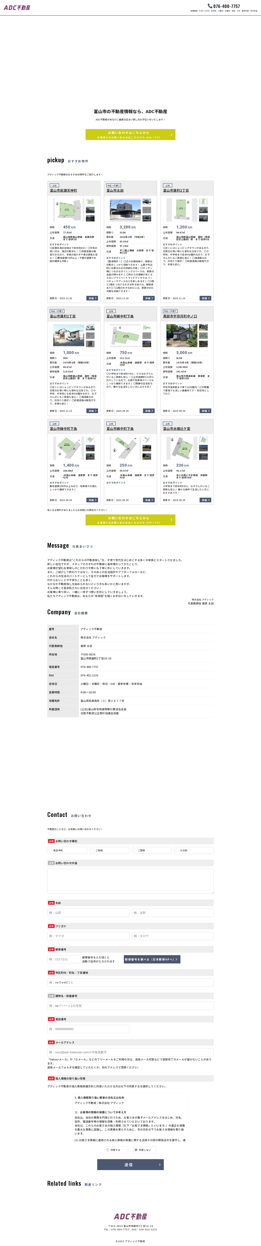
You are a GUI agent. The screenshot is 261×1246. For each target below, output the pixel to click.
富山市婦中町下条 (120, 316)
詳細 (91, 298)
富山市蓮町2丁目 (176, 190)
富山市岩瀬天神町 (63, 190)
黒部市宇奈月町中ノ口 (180, 316)
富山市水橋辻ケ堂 (176, 428)
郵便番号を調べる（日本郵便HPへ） (150, 959)
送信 (129, 1164)
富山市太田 (115, 190)
